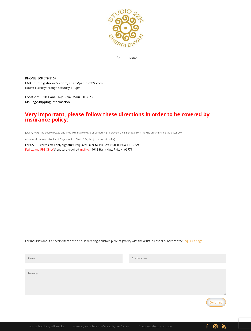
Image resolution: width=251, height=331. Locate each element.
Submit (216, 302)
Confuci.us (122, 326)
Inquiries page (193, 241)
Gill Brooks (57, 326)
